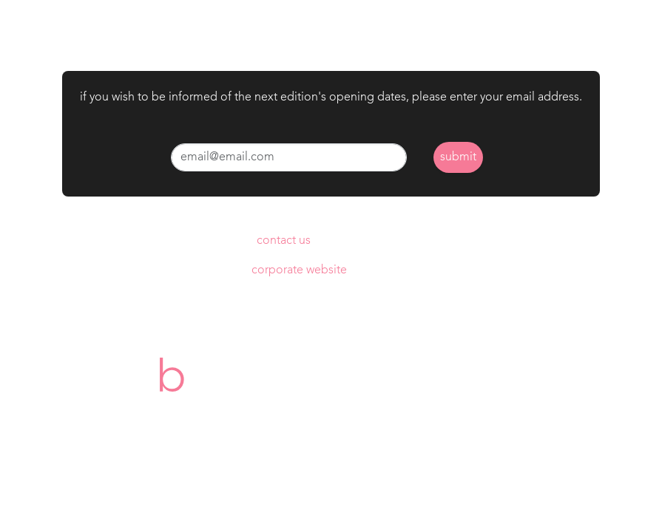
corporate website (299, 270)
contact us (284, 241)
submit (458, 157)
